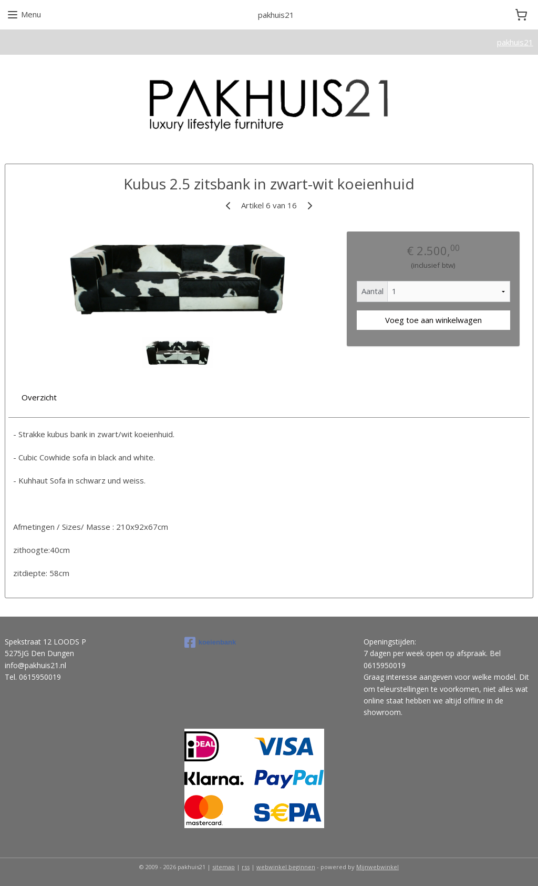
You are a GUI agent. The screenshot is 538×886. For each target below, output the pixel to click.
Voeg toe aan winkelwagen (433, 320)
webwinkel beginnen (285, 867)
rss (246, 867)
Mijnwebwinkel (377, 867)
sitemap (223, 867)
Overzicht (39, 397)
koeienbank (210, 642)
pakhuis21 (515, 42)
